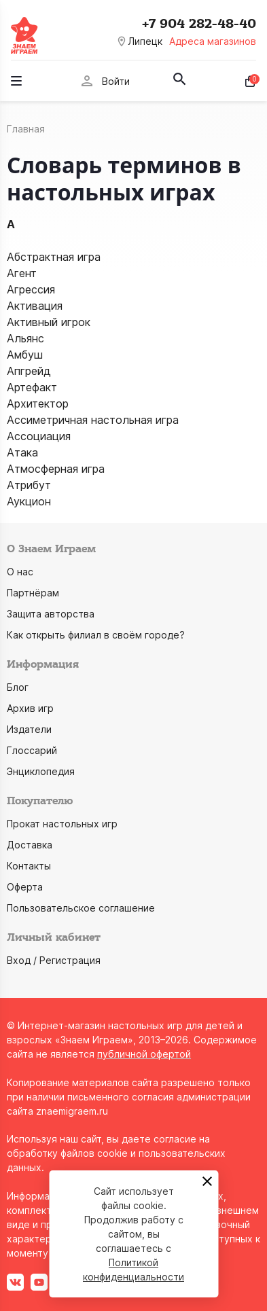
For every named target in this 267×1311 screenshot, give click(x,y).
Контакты (29, 866)
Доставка (29, 844)
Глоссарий (32, 750)
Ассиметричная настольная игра (93, 420)
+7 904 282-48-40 (199, 24)
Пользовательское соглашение (81, 908)
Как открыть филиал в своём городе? (96, 635)
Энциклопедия (41, 771)
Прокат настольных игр (62, 823)
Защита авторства (50, 613)
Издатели (29, 729)
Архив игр (30, 708)
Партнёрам (33, 592)
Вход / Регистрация (54, 960)
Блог (18, 687)
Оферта (25, 887)
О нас (20, 571)
